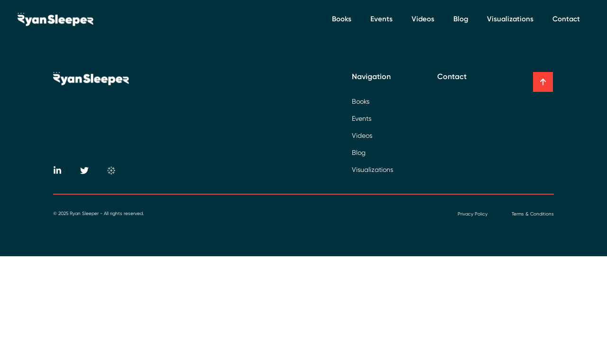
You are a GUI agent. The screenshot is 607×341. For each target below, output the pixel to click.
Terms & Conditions (533, 213)
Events (381, 19)
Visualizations (510, 19)
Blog (460, 19)
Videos (423, 19)
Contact (566, 19)
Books (341, 19)
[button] (543, 82)
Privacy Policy (472, 213)
